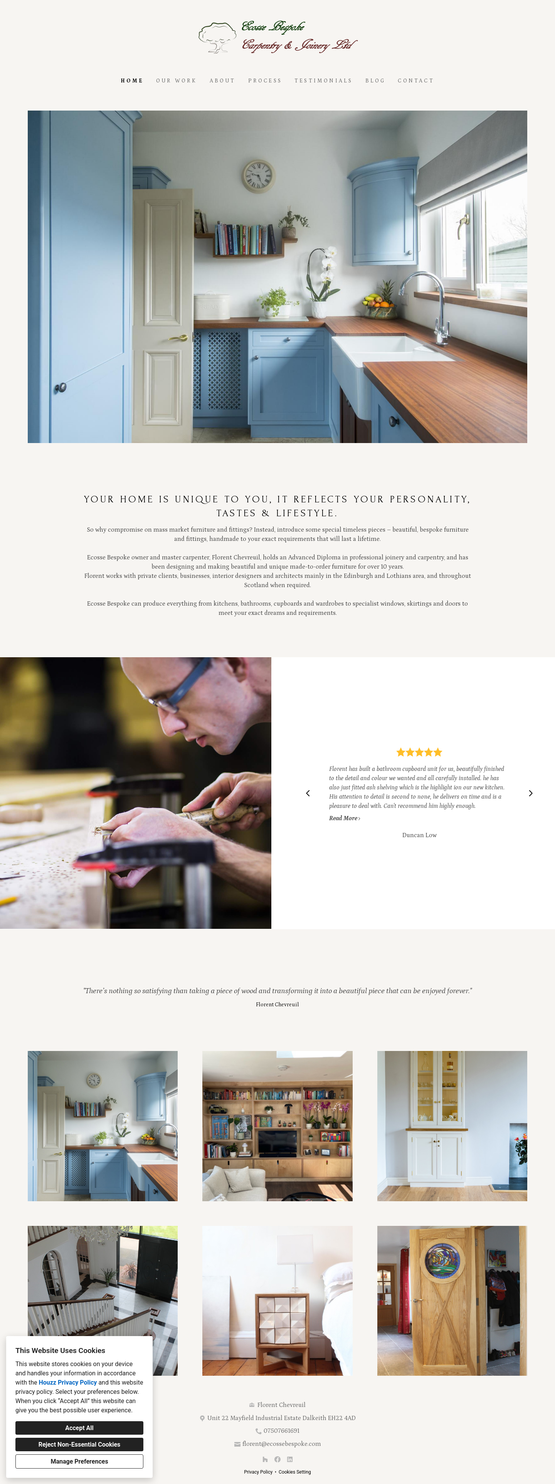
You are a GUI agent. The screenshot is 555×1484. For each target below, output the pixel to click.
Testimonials (323, 81)
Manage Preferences (79, 1461)
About (223, 81)
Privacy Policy (258, 1472)
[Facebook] (277, 1459)
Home (132, 81)
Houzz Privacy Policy (68, 1382)
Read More (345, 818)
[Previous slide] (308, 793)
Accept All (79, 1428)
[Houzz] (265, 1459)
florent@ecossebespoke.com (281, 1443)
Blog (375, 81)
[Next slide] (531, 793)
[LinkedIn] (290, 1459)
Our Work (176, 81)
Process (265, 81)
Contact (416, 81)
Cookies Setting (295, 1472)
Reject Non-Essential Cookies (80, 1444)
